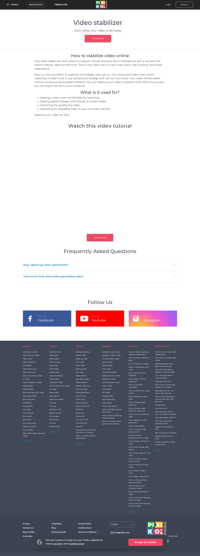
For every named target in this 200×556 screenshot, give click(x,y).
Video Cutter (54, 379)
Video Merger (28, 386)
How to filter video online (138, 476)
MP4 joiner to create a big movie (165, 359)
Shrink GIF (80, 416)
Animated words (29, 423)
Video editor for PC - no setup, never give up (164, 392)
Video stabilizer (82, 382)
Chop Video (80, 365)
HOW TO (133, 346)
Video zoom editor (56, 399)
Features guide (59, 532)
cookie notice (76, 543)
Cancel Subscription (137, 426)
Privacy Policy (84, 524)
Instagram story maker (111, 376)
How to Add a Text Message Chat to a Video (139, 499)
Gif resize (52, 403)
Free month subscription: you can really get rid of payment (165, 399)
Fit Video (26, 379)
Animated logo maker (111, 382)
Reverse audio (81, 369)
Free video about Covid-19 (165, 417)
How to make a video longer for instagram (137, 409)
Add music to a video (31, 355)
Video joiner (53, 355)
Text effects (27, 403)
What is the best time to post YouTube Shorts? (111, 422)
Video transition (82, 403)
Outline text (54, 420)
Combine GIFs (81, 423)
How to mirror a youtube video (139, 415)
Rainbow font (54, 426)
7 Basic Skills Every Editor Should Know (165, 443)
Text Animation (29, 399)
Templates (60, 4)
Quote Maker (107, 362)
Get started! (98, 38)
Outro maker (107, 386)
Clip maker (106, 369)
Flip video (53, 389)
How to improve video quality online (137, 430)
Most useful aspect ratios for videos (34, 434)
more (131, 511)
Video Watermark (30, 369)
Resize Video (54, 392)
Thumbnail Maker (109, 372)
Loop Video (53, 365)
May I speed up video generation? (45, 264)
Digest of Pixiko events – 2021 (164, 428)
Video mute (27, 359)
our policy (57, 543)
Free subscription (31, 536)
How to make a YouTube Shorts (138, 466)
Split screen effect (29, 396)
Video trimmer (55, 352)
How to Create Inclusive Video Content (138, 460)
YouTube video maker (110, 359)
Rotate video (54, 372)
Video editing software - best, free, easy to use (164, 365)
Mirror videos (28, 430)
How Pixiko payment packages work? (163, 422)
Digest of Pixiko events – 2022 (164, 437)
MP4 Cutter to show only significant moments (165, 386)
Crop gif (52, 406)
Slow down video (82, 379)
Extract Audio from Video (59, 386)
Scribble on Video (56, 382)
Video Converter (29, 372)
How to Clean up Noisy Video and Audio (138, 481)
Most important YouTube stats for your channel (86, 431)
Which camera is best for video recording (112, 416)
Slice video (80, 372)
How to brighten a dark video (138, 397)
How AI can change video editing (139, 448)
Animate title (28, 413)
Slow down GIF (82, 420)
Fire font (52, 423)
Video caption (81, 376)
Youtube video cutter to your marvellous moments (165, 413)
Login (168, 4)
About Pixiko (29, 532)
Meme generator (108, 399)
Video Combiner (29, 362)
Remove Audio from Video (33, 392)
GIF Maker (106, 392)
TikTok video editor (109, 406)
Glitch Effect (54, 369)
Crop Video (27, 365)
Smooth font (81, 396)
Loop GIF (79, 426)
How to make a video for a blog (139, 359)
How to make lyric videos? (139, 364)
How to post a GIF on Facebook (137, 374)
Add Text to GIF (55, 409)
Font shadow (54, 416)
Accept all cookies (146, 542)
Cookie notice (85, 528)
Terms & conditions (87, 532)
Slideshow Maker (108, 379)
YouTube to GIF (161, 408)
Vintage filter (28, 406)
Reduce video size (82, 386)
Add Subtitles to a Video (32, 382)
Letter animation (29, 426)
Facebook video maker (111, 352)
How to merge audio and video (138, 368)
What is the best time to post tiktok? (111, 410)
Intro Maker (106, 389)
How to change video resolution (137, 403)
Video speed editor (83, 352)
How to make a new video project (139, 392)
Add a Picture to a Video (32, 376)
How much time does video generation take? (53, 276)
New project (36, 5)
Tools (12, 4)
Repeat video (81, 355)
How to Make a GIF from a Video (139, 442)
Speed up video (82, 359)
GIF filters (79, 409)
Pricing (26, 524)
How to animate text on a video (139, 493)
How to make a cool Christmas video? (136, 487)
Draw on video (81, 389)
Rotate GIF (80, 413)
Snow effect (27, 416)
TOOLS (27, 346)
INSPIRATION (162, 346)
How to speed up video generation (138, 421)
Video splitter (54, 396)
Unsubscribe (160, 405)
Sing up (184, 4)
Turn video (80, 362)
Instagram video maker (111, 355)
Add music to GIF (82, 406)
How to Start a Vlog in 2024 (137, 472)
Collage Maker (108, 396)
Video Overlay (54, 362)
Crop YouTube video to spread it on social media (165, 370)
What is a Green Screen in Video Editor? (86, 437)
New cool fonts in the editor (166, 433)
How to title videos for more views (140, 454)
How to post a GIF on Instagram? (137, 380)
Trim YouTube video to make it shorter (164, 376)
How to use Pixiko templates (136, 386)
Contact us (28, 528)
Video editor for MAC (163, 381)
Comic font (80, 399)
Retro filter (27, 420)
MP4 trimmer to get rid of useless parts (165, 353)
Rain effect (27, 409)
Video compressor (56, 376)
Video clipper (54, 359)
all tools (27, 441)
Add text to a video (30, 352)
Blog (54, 528)
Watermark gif (55, 413)
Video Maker (107, 403)
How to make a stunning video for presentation (139, 353)
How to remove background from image (138, 436)
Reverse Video (28, 389)
